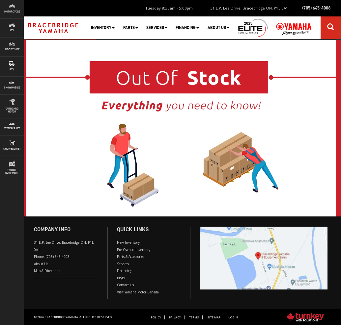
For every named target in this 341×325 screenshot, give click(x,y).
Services (123, 264)
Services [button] (156, 27)
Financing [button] (187, 27)
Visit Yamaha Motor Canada (138, 292)
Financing (124, 270)
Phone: (52, 256)
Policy (156, 317)
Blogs (121, 278)
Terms (194, 317)
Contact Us (125, 285)
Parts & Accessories (130, 256)
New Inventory (128, 242)
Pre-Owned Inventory (133, 249)
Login (233, 317)
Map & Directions (47, 270)
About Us (41, 264)
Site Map (213, 317)
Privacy (175, 317)
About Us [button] (218, 27)
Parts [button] (130, 27)
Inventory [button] (103, 27)
